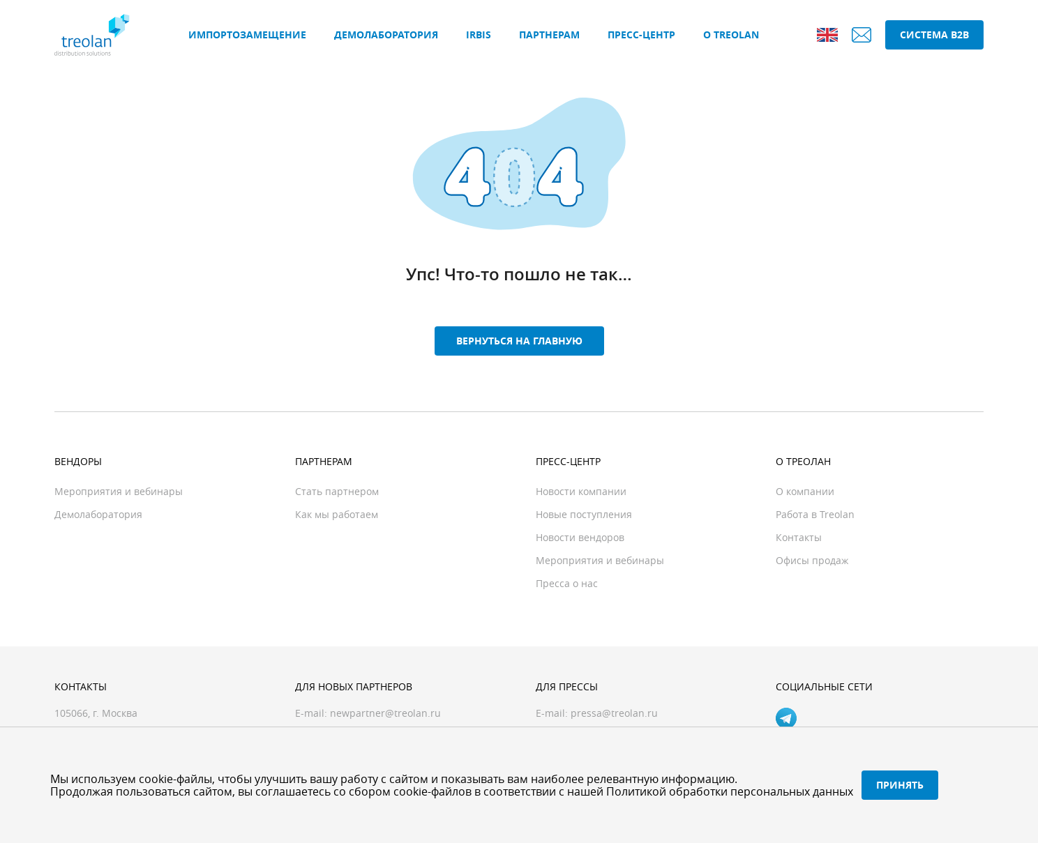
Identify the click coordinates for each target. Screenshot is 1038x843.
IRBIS (478, 34)
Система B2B (934, 34)
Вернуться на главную (519, 340)
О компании (805, 491)
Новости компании (581, 491)
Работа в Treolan (815, 514)
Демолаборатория (386, 34)
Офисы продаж (812, 560)
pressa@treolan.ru (614, 713)
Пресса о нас (567, 583)
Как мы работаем (336, 514)
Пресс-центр (641, 34)
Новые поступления (584, 514)
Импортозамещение (247, 34)
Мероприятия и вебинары (118, 491)
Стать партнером (337, 491)
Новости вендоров (580, 537)
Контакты (799, 537)
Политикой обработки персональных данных (729, 791)
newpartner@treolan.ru (385, 713)
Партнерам (549, 34)
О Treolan (731, 34)
